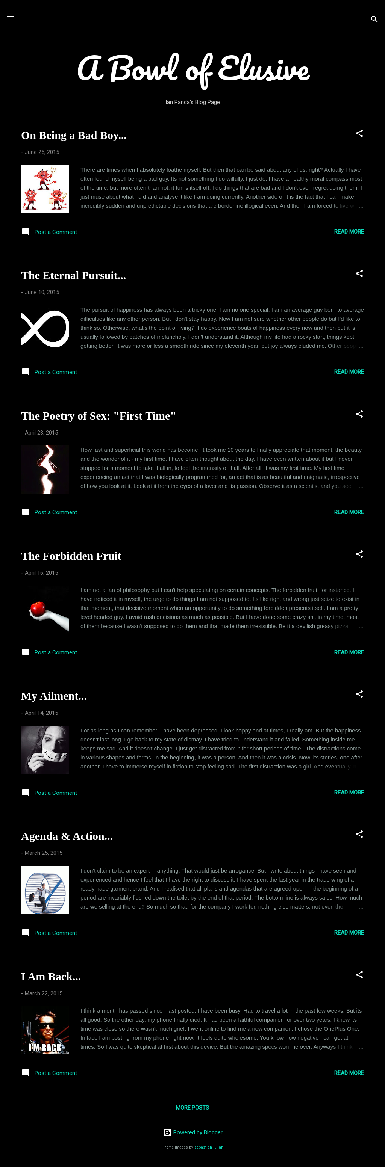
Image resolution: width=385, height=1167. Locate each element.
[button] (359, 134)
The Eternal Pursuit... (73, 275)
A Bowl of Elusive (192, 67)
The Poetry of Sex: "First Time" (98, 415)
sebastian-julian (208, 1147)
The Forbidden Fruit (71, 556)
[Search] (374, 20)
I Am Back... (51, 976)
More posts (192, 1108)
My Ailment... (54, 696)
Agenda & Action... (67, 836)
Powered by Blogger (193, 1132)
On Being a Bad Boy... (74, 135)
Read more (349, 231)
